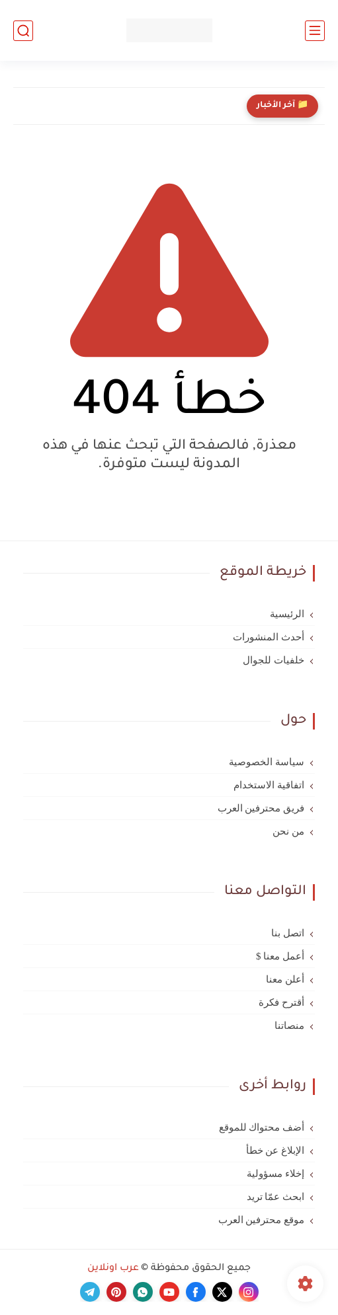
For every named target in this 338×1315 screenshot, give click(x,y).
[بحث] (23, 30)
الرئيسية (287, 614)
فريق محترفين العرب (261, 808)
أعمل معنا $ (280, 956)
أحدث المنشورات (268, 637)
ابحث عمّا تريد (276, 1196)
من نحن (288, 831)
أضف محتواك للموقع (262, 1127)
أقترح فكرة (281, 1002)
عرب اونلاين (113, 1268)
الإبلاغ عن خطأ (275, 1150)
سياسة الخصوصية (266, 762)
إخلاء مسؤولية (275, 1173)
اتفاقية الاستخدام (268, 785)
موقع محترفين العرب (261, 1220)
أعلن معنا (285, 979)
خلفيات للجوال (273, 660)
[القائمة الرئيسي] (315, 30)
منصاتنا (289, 1025)
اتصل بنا (287, 933)
